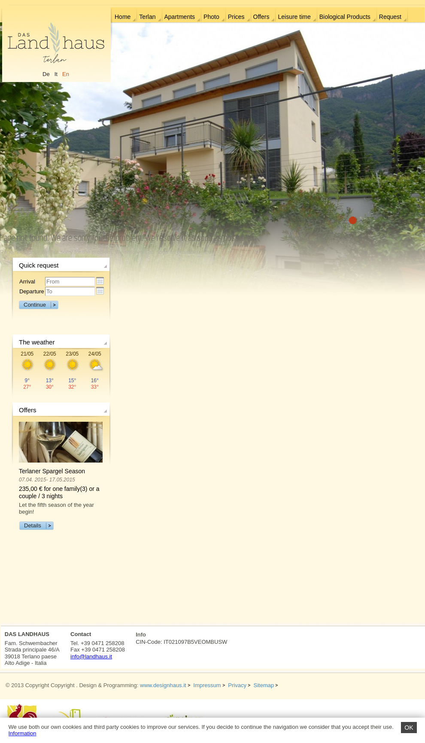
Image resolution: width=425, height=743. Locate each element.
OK (408, 727)
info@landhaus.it (91, 656)
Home (123, 16)
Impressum (207, 685)
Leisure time (294, 16)
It (56, 74)
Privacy (237, 685)
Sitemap (264, 685)
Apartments (179, 16)
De (46, 74)
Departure (31, 291)
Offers (261, 16)
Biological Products (344, 16)
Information (22, 733)
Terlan (147, 16)
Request (390, 16)
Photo (211, 16)
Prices (236, 16)
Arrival (27, 281)
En (65, 74)
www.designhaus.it (163, 685)
